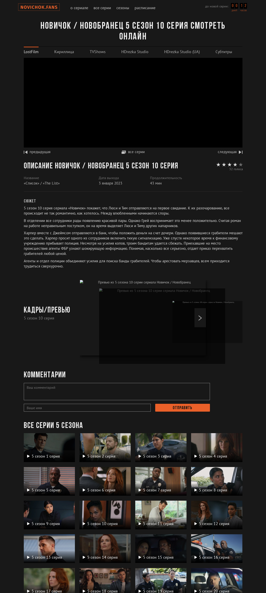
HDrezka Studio (134, 51)
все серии (133, 151)
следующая (230, 151)
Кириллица (64, 51)
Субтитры (224, 51)
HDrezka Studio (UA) (182, 51)
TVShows (98, 51)
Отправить (182, 408)
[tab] (31, 52)
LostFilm (31, 51)
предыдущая (37, 151)
